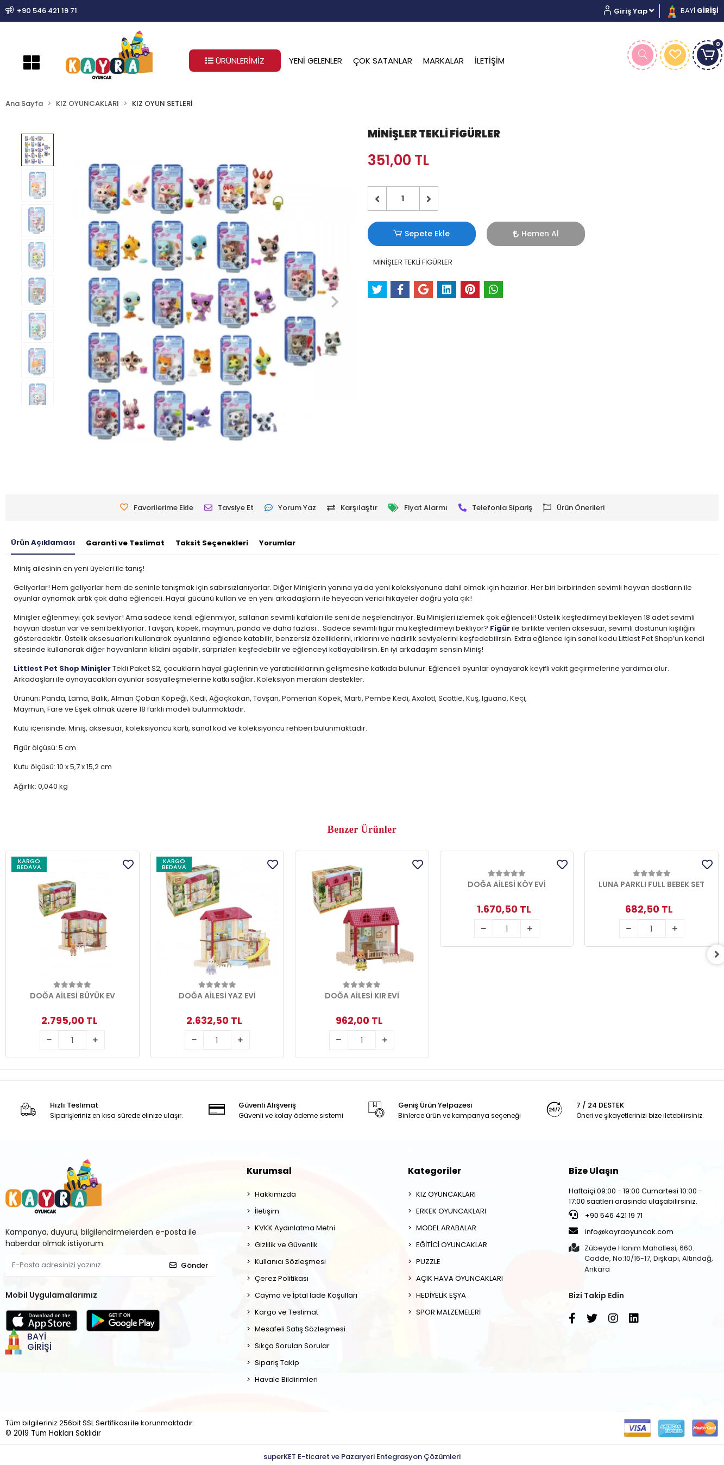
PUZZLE (428, 1261)
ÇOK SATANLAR (382, 60)
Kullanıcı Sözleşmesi (290, 1261)
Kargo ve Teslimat (286, 1312)
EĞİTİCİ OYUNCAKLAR (451, 1245)
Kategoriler (434, 1171)
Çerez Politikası (282, 1278)
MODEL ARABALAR (446, 1228)
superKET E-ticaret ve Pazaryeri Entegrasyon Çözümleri (362, 1456)
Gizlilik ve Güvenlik (286, 1245)
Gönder (188, 1265)
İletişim (267, 1211)
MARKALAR (443, 60)
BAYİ (692, 10)
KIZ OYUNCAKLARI (446, 1194)
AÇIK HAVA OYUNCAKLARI (459, 1278)
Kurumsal (269, 1171)
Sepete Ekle (403, 234)
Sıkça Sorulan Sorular (292, 1346)
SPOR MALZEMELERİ (448, 1312)
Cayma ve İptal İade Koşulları (306, 1295)
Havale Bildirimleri (286, 1379)
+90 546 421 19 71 (606, 1215)
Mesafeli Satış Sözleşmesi (300, 1329)
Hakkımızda (275, 1194)
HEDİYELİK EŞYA (441, 1295)
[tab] (43, 543)
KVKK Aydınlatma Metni (295, 1228)
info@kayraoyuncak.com (621, 1231)
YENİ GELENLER (315, 60)
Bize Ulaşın (594, 1171)
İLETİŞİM (490, 60)
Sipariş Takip (277, 1362)
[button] (633, 11)
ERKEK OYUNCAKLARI (451, 1211)
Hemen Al (479, 233)
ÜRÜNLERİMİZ (235, 60)
